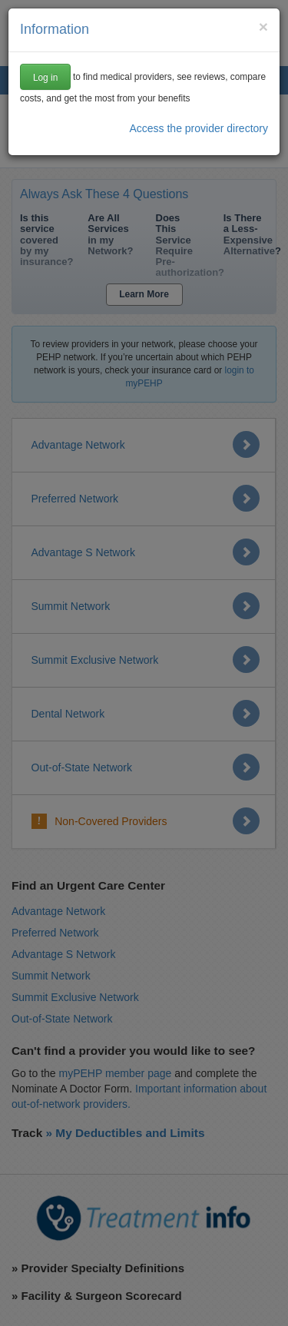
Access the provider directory (198, 128)
